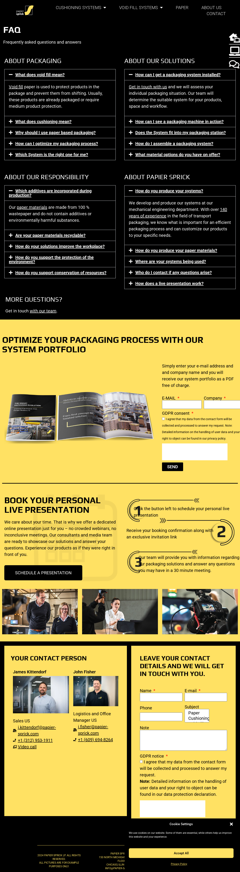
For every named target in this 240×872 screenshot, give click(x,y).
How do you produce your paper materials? (176, 250)
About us (211, 7)
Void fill (16, 86)
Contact (216, 13)
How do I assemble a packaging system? (174, 143)
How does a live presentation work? (169, 283)
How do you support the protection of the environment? (51, 259)
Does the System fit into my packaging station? (180, 132)
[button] (231, 824)
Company (213, 398)
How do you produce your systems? (169, 190)
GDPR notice (152, 756)
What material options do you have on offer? (177, 154)
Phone (146, 708)
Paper (182, 7)
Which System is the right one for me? (51, 154)
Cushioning (196, 718)
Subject (192, 707)
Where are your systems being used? (170, 261)
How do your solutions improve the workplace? (60, 246)
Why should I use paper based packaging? (55, 132)
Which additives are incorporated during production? (50, 193)
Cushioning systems (81, 8)
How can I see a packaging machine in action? (179, 121)
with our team (43, 310)
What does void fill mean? (40, 74)
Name (146, 690)
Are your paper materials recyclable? (50, 235)
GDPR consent (176, 413)
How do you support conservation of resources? (60, 272)
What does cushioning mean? (43, 121)
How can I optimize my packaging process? (56, 143)
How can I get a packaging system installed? (178, 74)
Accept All (181, 853)
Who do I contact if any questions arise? (173, 272)
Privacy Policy (179, 864)
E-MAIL (169, 398)
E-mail (191, 690)
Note (144, 728)
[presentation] (195, 451)
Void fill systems (141, 8)
